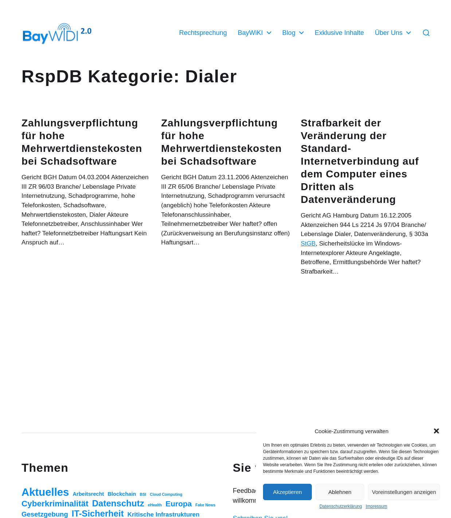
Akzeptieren (287, 492)
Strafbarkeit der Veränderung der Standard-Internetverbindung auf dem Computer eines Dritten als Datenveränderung (360, 161)
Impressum (376, 506)
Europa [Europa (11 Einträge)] (178, 503)
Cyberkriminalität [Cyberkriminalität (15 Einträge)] (55, 503)
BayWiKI (250, 33)
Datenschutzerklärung (340, 506)
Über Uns (389, 33)
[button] (436, 431)
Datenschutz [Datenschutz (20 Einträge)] (118, 503)
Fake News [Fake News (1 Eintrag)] (205, 505)
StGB (308, 243)
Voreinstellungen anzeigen (404, 492)
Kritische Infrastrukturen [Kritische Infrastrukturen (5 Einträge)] (164, 514)
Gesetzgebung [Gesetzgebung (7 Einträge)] (44, 514)
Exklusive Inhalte (339, 33)
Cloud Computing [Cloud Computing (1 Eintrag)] (166, 494)
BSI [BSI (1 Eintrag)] (143, 494)
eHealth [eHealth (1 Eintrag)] (155, 505)
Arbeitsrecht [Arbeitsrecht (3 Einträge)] (88, 494)
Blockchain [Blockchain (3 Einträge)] (122, 494)
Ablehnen (339, 492)
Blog (288, 33)
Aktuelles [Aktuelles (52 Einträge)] (45, 492)
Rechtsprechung (203, 33)
